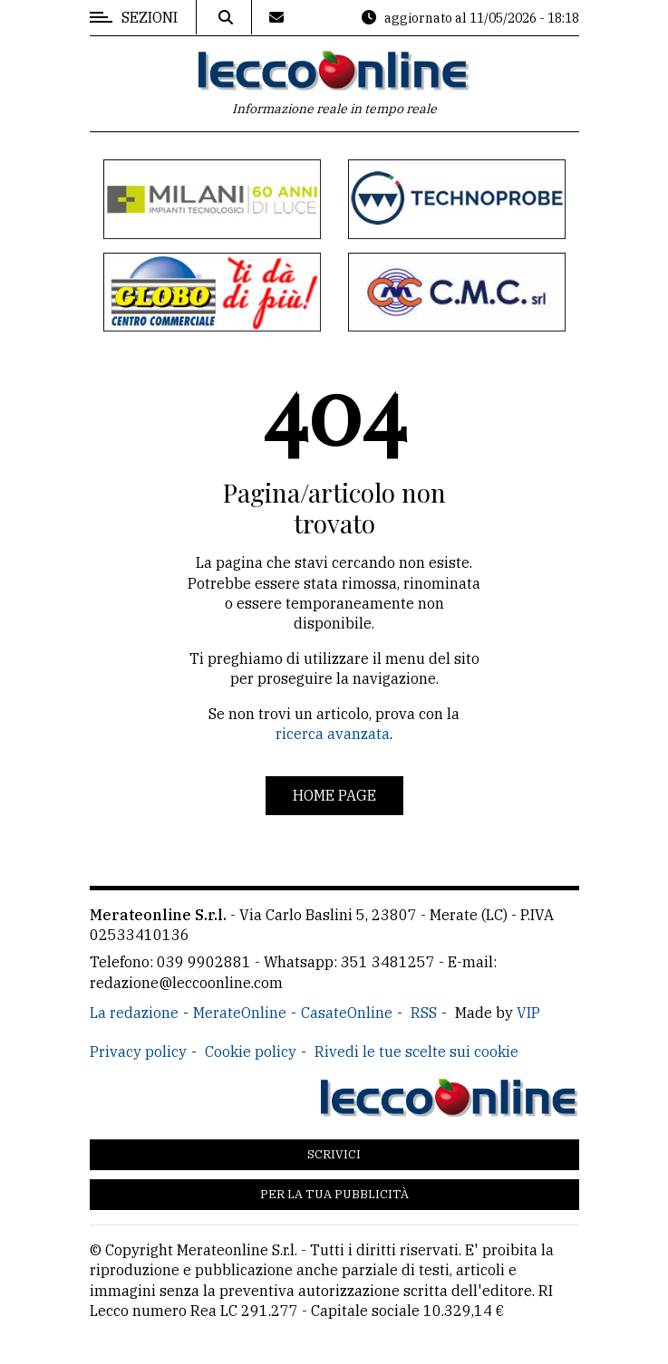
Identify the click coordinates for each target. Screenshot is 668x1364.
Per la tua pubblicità (334, 1194)
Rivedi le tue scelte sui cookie (416, 1051)
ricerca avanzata (333, 734)
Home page (334, 795)
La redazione (134, 1013)
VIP (528, 1013)
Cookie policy (250, 1051)
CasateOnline (346, 1013)
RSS (424, 1013)
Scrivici (334, 1154)
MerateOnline (239, 1013)
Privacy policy (138, 1051)
